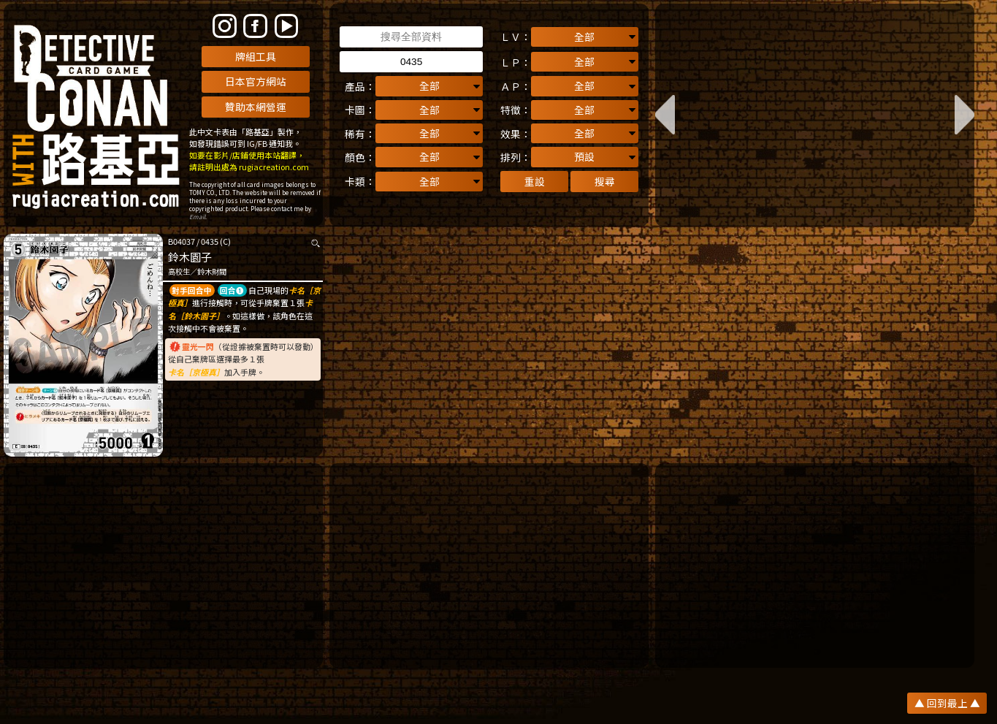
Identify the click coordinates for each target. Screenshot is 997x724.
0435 (209, 241)
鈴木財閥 (211, 271)
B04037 (181, 241)
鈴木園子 (190, 256)
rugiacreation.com (274, 166)
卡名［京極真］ (196, 372)
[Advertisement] (163, 565)
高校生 (179, 271)
